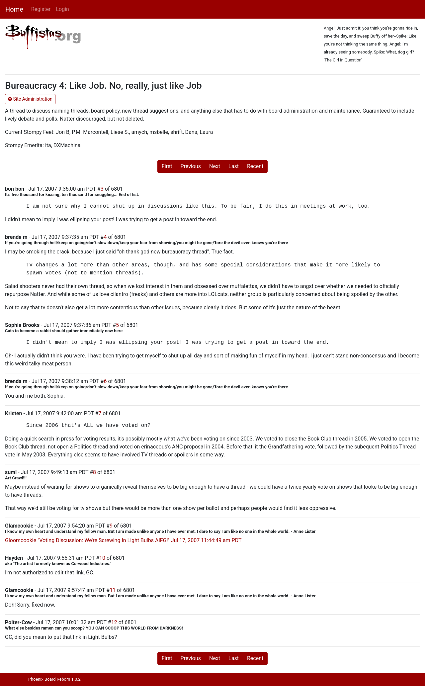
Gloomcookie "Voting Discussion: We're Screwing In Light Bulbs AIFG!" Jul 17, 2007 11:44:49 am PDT (123, 540)
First (167, 166)
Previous (190, 166)
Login (62, 9)
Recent (255, 166)
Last (233, 166)
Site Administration (30, 99)
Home (14, 9)
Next (214, 166)
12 (114, 622)
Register (41, 9)
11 (113, 590)
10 (102, 558)
